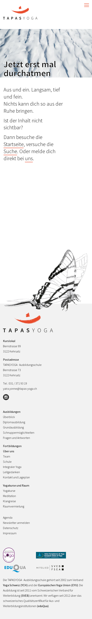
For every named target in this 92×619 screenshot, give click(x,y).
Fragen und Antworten (16, 438)
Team (6, 456)
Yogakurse (9, 491)
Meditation (9, 496)
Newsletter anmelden (16, 523)
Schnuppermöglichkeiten (18, 432)
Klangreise (9, 501)
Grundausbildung (13, 427)
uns (29, 158)
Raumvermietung (13, 506)
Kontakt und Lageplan (16, 477)
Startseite (14, 144)
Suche (10, 151)
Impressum (9, 533)
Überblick (9, 417)
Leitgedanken (11, 472)
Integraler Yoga (12, 467)
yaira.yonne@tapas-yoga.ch (20, 388)
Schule (7, 461)
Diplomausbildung (14, 422)
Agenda (7, 517)
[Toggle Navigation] (85, 5)
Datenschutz (10, 528)
